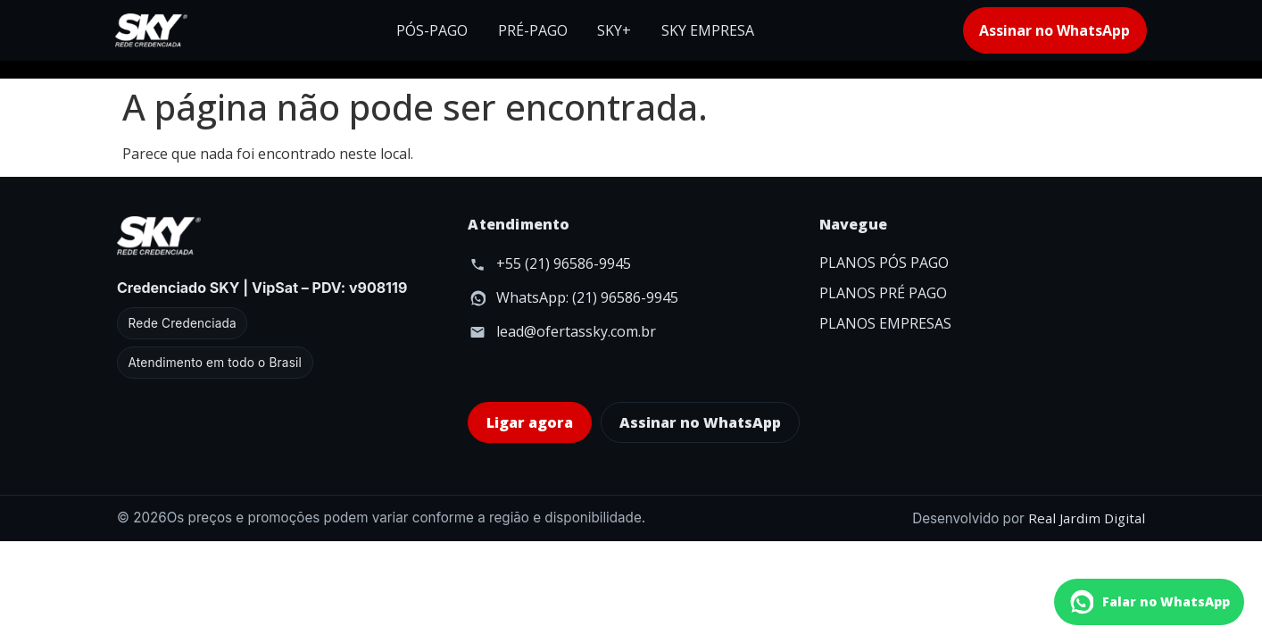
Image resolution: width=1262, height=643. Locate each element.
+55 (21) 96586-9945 (563, 263)
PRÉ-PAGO (533, 30)
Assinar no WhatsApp (1054, 30)
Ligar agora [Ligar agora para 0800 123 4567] (529, 422)
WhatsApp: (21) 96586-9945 (587, 297)
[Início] (151, 30)
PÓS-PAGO (432, 30)
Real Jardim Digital (1086, 518)
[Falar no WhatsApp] (1149, 602)
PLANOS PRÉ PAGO (883, 293)
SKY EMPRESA (707, 30)
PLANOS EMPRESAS (885, 323)
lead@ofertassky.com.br (576, 331)
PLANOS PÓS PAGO (884, 262)
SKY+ (614, 30)
